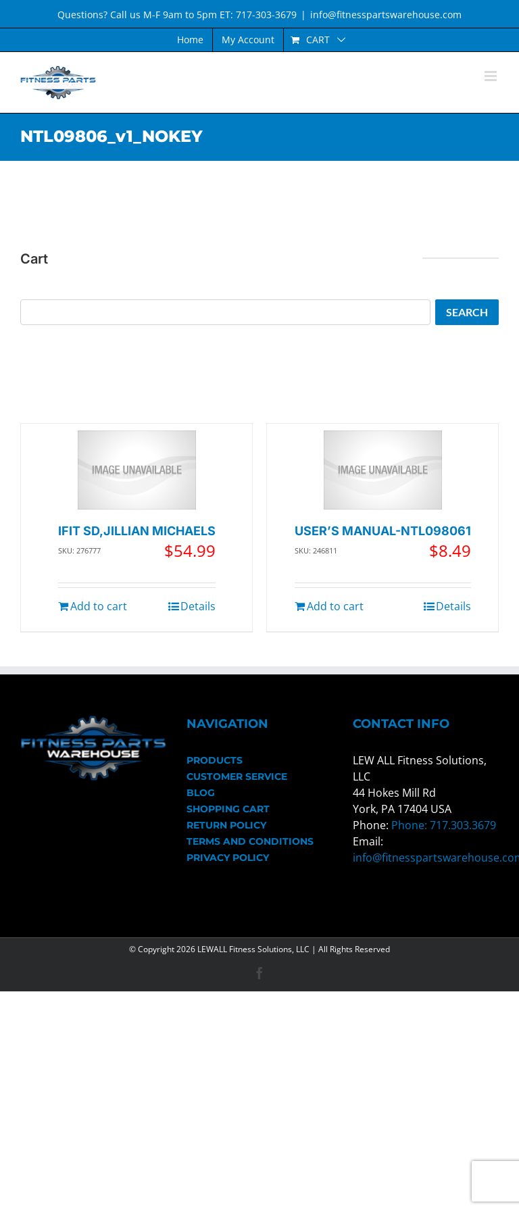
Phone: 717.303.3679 (443, 825)
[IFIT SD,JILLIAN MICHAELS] (137, 470)
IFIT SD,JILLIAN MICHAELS (137, 531)
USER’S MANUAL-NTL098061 (383, 531)
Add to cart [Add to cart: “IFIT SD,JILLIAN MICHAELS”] (98, 606)
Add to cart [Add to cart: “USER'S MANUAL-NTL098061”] (335, 606)
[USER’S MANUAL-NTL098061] (383, 470)
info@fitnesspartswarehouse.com (386, 14)
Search (467, 311)
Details (198, 606)
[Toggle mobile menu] (492, 76)
